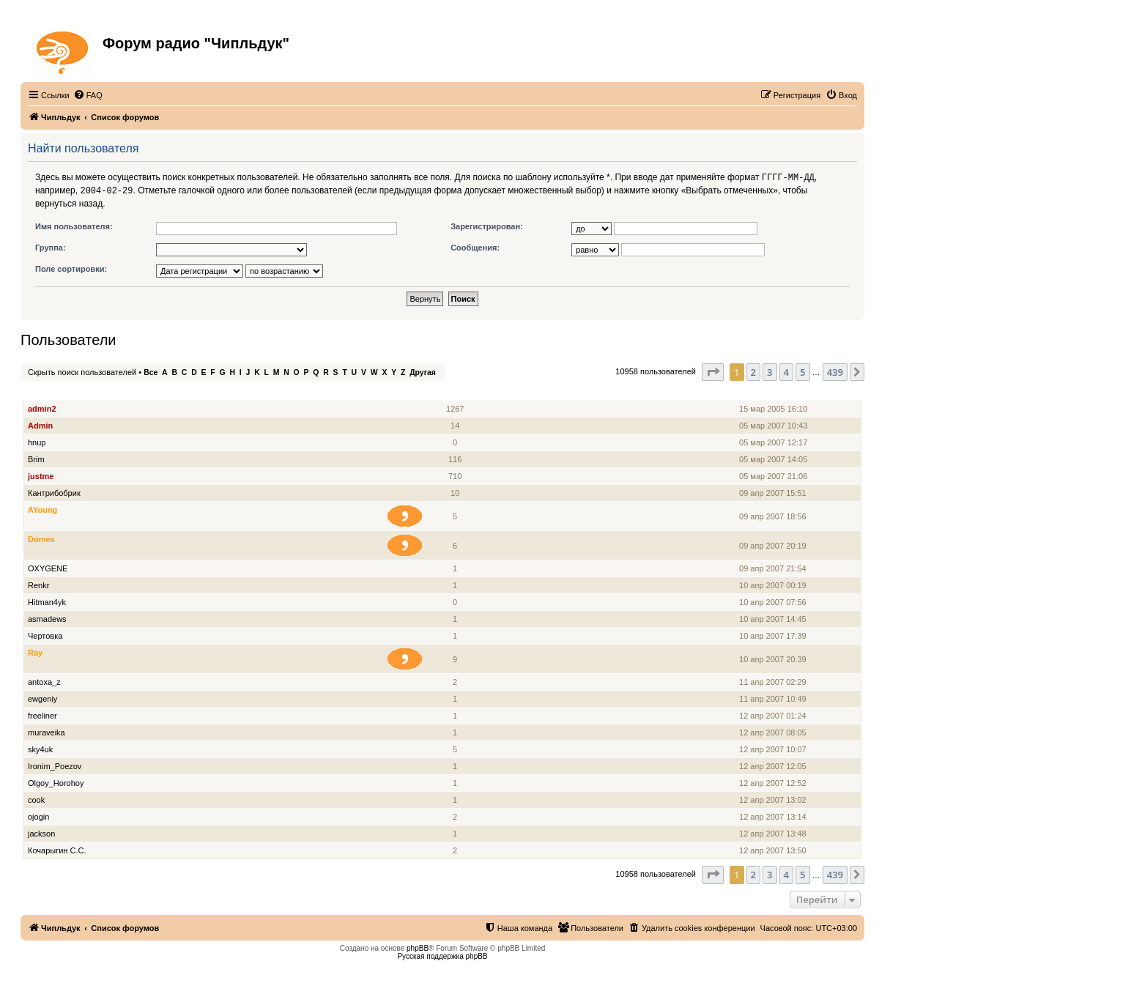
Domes (41, 537)
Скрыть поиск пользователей (82, 370)
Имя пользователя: (74, 224)
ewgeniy (42, 697)
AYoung (42, 508)
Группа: (50, 246)
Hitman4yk (47, 600)
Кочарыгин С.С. (57, 849)
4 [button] (786, 370)
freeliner (42, 714)
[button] (713, 370)
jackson (41, 832)
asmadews (47, 617)
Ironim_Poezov (54, 764)
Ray (35, 651)
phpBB (418, 947)
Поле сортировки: (71, 267)
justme (40, 474)
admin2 (42, 407)
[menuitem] (88, 95)
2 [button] (753, 370)
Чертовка (45, 634)
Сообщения (456, 391)
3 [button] (769, 370)
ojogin (38, 815)
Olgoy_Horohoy (56, 781)
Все (150, 371)
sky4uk (40, 747)
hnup (36, 441)
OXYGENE (47, 567)
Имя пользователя (65, 391)
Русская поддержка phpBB (442, 955)
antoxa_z (44, 680)
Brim (36, 457)
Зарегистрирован (774, 391)
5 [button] (802, 370)
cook (36, 798)
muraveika (46, 731)
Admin (40, 424)
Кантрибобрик (54, 491)
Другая (422, 371)
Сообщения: (475, 246)
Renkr (38, 583)
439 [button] (835, 370)
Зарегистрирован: (487, 224)
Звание (411, 391)
